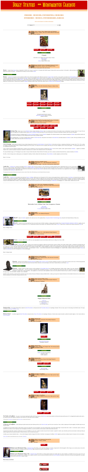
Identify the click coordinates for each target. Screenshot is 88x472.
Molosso (50, 144)
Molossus (42, 131)
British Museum (28, 138)
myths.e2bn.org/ (44, 389)
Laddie (32, 166)
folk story (44, 416)
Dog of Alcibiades (13, 308)
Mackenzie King (30, 447)
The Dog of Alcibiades (31, 134)
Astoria (39, 60)
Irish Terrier (30, 449)
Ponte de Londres (45, 424)
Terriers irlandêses (56, 455)
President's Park (51, 81)
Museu (35, 313)
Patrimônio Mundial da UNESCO (72, 223)
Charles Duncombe (38, 137)
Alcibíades (73, 148)
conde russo (44, 300)
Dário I (15, 224)
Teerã (80, 224)
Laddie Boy (33, 167)
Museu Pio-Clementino (40, 115)
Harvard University (31, 261)
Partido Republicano (73, 76)
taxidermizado (9, 248)
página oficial (20, 79)
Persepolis (47, 217)
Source (68, 262)
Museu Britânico (50, 153)
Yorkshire (68, 137)
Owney (19, 239)
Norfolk (56, 434)
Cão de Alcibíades (6, 315)
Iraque (26, 78)
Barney (14, 70)
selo (22, 248)
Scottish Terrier (10, 76)
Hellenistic (28, 131)
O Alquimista (24, 436)
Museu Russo (44, 302)
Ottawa (19, 456)
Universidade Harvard (45, 268)
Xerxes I (58, 224)
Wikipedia (51, 449)
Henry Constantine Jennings (34, 132)
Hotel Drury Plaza (44, 207)
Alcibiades (73, 134)
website (34, 71)
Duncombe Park (55, 137)
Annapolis (26, 81)
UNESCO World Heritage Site (55, 217)
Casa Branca (71, 177)
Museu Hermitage (44, 368)
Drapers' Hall (40, 352)
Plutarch (44, 134)
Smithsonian (12, 169)
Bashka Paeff (39, 168)
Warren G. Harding (27, 166)
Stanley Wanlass (44, 58)
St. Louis (39, 208)
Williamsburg (58, 81)
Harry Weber (44, 206)
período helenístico (41, 144)
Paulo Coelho (20, 419)
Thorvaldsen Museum (45, 307)
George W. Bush (50, 76)
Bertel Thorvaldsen (29, 307)
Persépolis (63, 223)
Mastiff (24, 217)
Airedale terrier (12, 166)
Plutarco (51, 148)
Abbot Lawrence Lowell (43, 261)
